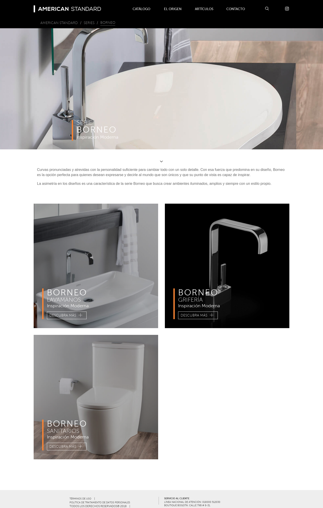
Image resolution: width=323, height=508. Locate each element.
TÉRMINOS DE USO (80, 498)
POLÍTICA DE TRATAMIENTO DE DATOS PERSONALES (100, 502)
